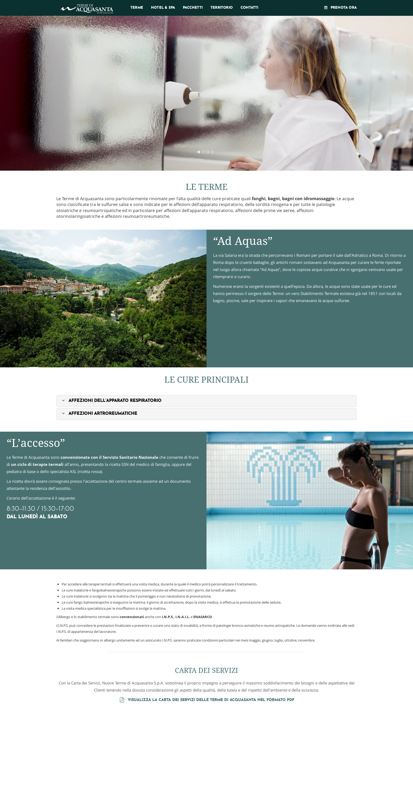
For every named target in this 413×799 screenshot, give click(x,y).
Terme (136, 7)
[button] (111, 401)
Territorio (221, 7)
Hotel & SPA (163, 7)
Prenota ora (340, 7)
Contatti (249, 7)
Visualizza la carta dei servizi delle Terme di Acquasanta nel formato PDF (206, 700)
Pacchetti (193, 7)
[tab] (206, 400)
